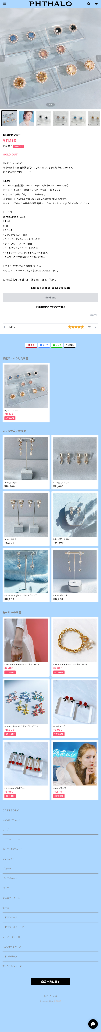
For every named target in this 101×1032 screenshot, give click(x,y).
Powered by (50, 1001)
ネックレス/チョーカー (14, 849)
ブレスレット (9, 858)
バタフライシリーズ (12, 946)
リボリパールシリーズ (13, 927)
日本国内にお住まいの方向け (50, 307)
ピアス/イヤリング (11, 819)
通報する (94, 315)
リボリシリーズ (10, 917)
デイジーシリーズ (11, 937)
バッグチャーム (10, 878)
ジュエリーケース (11, 898)
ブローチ (7, 868)
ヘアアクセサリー (11, 839)
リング (6, 829)
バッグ (6, 888)
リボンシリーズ (10, 956)
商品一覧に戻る (50, 981)
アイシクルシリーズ (12, 966)
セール (6, 907)
